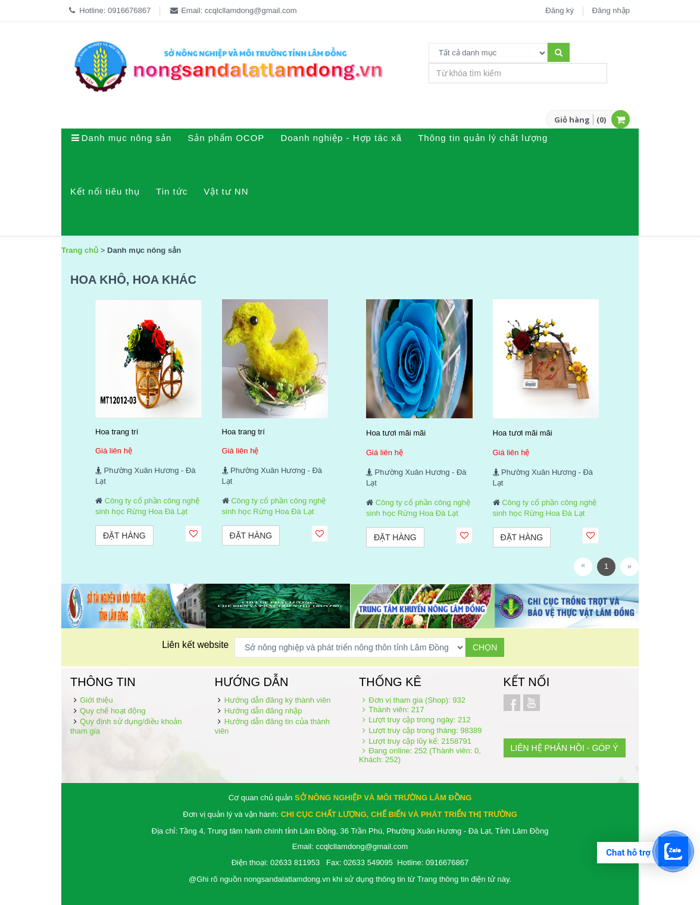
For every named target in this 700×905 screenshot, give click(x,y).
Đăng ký (559, 10)
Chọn (485, 647)
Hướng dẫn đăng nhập (263, 710)
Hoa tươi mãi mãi (396, 432)
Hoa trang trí (116, 431)
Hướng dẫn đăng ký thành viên (277, 700)
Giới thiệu (96, 700)
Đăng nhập (611, 10)
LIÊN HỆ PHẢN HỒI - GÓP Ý (564, 748)
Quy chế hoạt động (112, 710)
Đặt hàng (124, 535)
